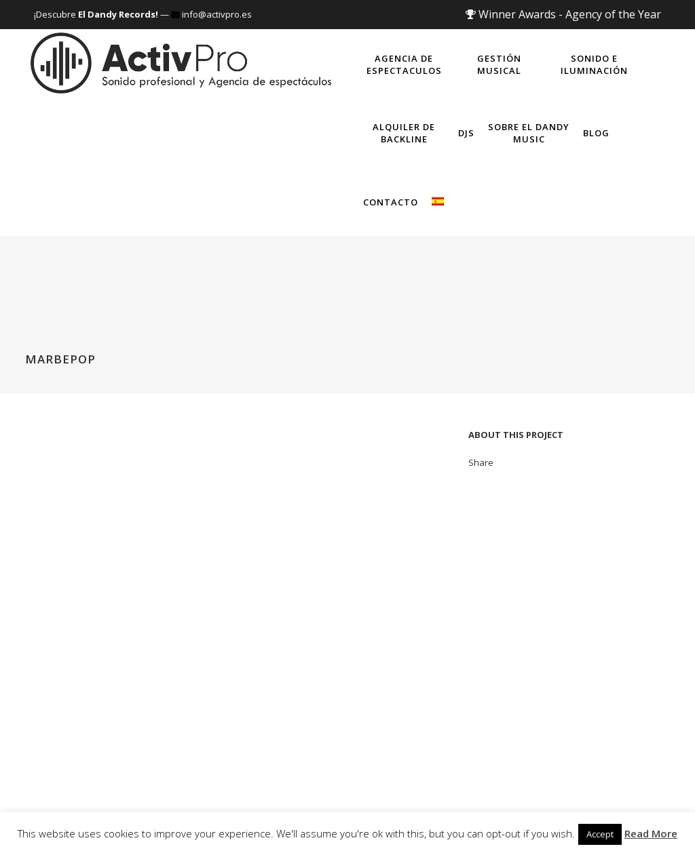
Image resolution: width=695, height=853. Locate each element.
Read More (650, 833)
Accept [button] (600, 834)
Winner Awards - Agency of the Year (563, 14)
